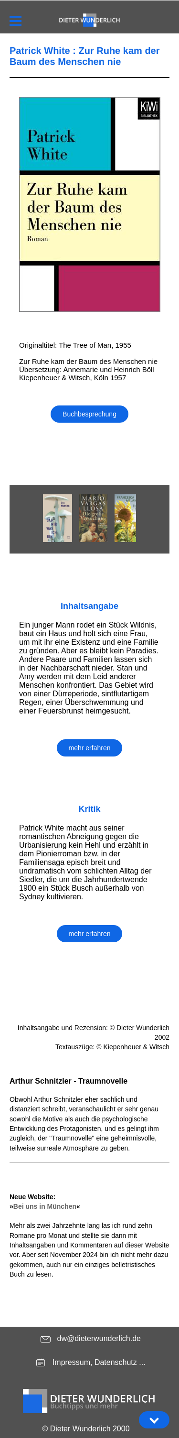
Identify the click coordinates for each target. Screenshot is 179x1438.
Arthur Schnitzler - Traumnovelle (68, 1081)
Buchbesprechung (89, 414)
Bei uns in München (44, 1206)
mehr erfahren (90, 748)
